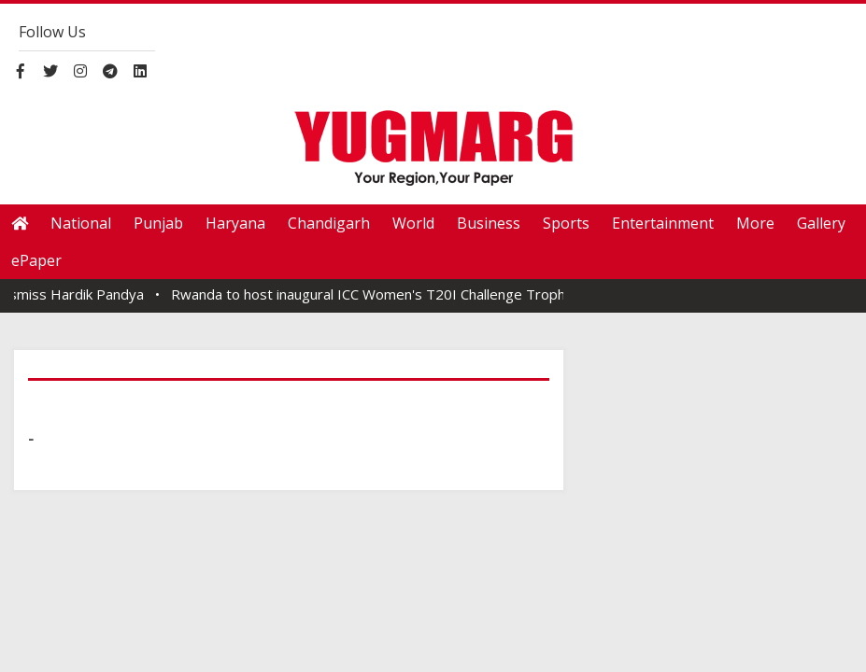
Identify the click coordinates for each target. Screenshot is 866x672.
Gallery (821, 223)
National (80, 223)
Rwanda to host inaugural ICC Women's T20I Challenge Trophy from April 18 (423, 294)
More (755, 223)
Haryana (235, 223)
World (413, 223)
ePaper (36, 260)
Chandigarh (329, 223)
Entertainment (663, 223)
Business (488, 223)
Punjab (158, 223)
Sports (566, 223)
